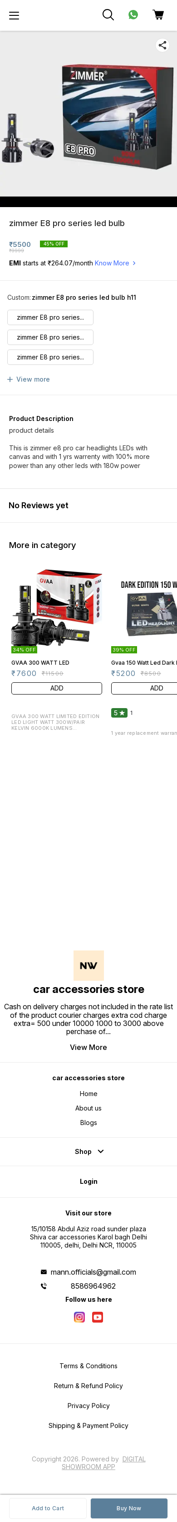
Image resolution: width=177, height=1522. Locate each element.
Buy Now (129, 1508)
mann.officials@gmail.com (93, 1272)
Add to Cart (48, 1508)
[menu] (14, 15)
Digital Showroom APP (104, 1462)
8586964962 (93, 1286)
